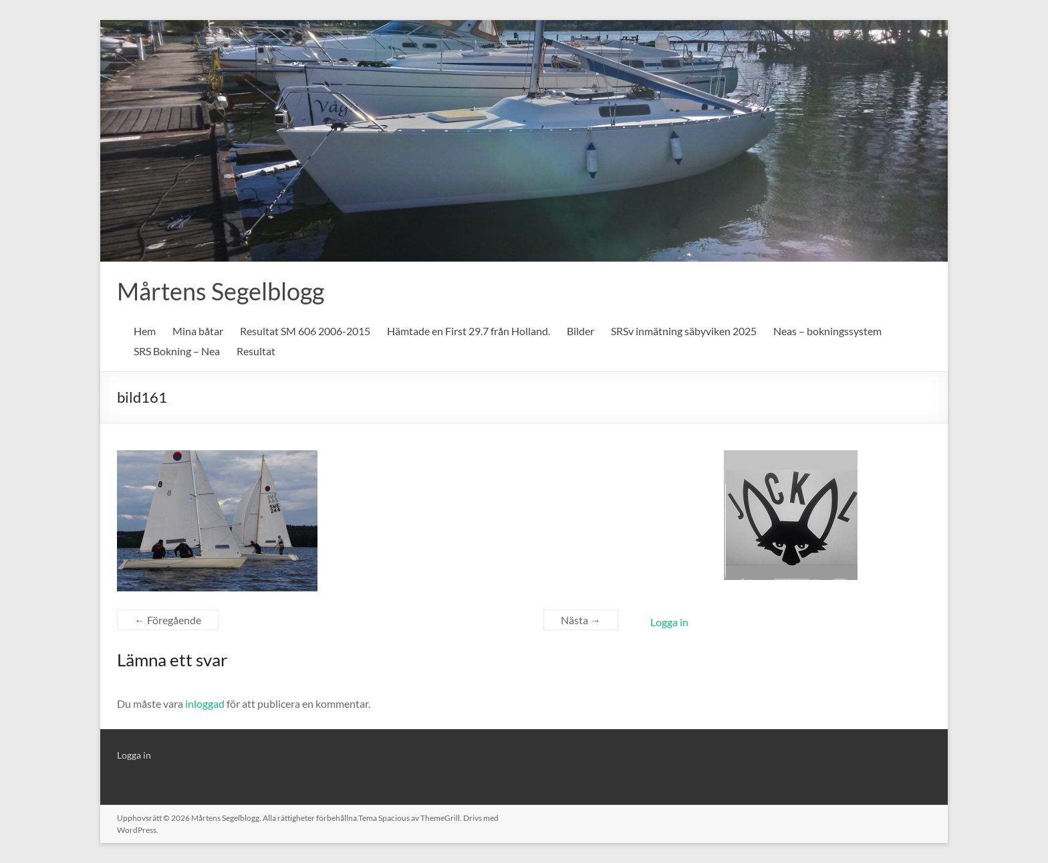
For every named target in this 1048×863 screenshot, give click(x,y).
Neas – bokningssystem (827, 330)
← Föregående (167, 619)
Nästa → (581, 619)
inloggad (205, 703)
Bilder (580, 330)
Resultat (256, 351)
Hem (145, 330)
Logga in (669, 621)
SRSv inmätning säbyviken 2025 (684, 330)
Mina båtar (197, 330)
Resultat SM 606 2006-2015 (305, 330)
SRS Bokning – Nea (177, 351)
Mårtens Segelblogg (220, 291)
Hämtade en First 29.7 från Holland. (468, 330)
